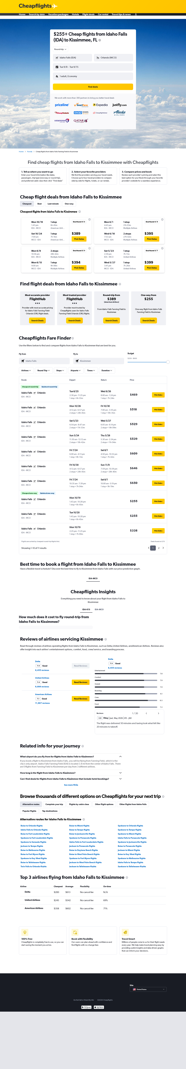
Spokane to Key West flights (34, 856)
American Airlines (43, 692)
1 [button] (152, 545)
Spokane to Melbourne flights (131, 856)
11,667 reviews (42, 701)
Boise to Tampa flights (79, 827)
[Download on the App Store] (99, 1005)
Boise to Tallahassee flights (33, 860)
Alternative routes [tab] (31, 802)
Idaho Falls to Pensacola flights (132, 835)
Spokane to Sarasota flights (33, 839)
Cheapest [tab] (27, 201)
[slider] (168, 359)
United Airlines (42, 675)
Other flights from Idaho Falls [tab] (132, 802)
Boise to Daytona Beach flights (83, 848)
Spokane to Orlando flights (130, 823)
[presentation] (99, 40)
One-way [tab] (69, 201)
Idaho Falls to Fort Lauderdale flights (86, 839)
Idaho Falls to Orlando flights (34, 827)
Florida (29, 149)
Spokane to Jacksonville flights (132, 839)
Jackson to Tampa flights (32, 844)
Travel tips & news (121, 16)
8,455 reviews (42, 668)
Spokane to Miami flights (129, 831)
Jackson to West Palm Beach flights (85, 860)
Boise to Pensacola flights (130, 844)
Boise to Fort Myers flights (33, 852)
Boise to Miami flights (79, 823)
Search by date (37, 16)
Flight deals (88, 16)
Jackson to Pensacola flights (82, 844)
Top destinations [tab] (49, 808)
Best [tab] (39, 201)
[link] (37, 318)
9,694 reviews (42, 684)
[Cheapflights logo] (35, 6)
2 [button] (158, 545)
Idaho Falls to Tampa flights (130, 860)
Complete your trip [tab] (54, 802)
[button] (71, 66)
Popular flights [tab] (29, 808)
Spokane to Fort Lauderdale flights (37, 835)
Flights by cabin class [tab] (79, 802)
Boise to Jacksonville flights (82, 831)
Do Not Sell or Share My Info (84, 998)
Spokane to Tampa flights (129, 827)
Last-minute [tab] (53, 201)
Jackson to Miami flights (129, 848)
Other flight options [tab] (104, 802)
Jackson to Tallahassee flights (82, 864)
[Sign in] (136, 16)
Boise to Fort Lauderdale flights (35, 831)
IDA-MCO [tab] (93, 576)
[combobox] (60, 49)
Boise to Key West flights (129, 852)
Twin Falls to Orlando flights (33, 864)
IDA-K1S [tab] (86, 607)
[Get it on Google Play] (86, 1005)
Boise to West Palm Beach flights (84, 852)
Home (22, 16)
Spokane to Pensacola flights (82, 835)
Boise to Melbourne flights (33, 848)
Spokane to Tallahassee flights (132, 864)
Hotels (75, 16)
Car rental (103, 16)
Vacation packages (58, 16)
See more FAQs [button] (71, 782)
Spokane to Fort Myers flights (82, 856)
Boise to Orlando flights (32, 823)
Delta (37, 659)
